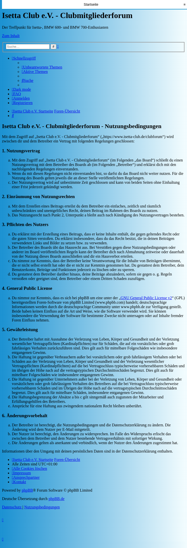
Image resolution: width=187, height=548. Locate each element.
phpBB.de (56, 499)
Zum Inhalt (11, 36)
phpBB (27, 490)
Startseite (91, 4)
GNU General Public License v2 (146, 298)
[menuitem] (42, 67)
